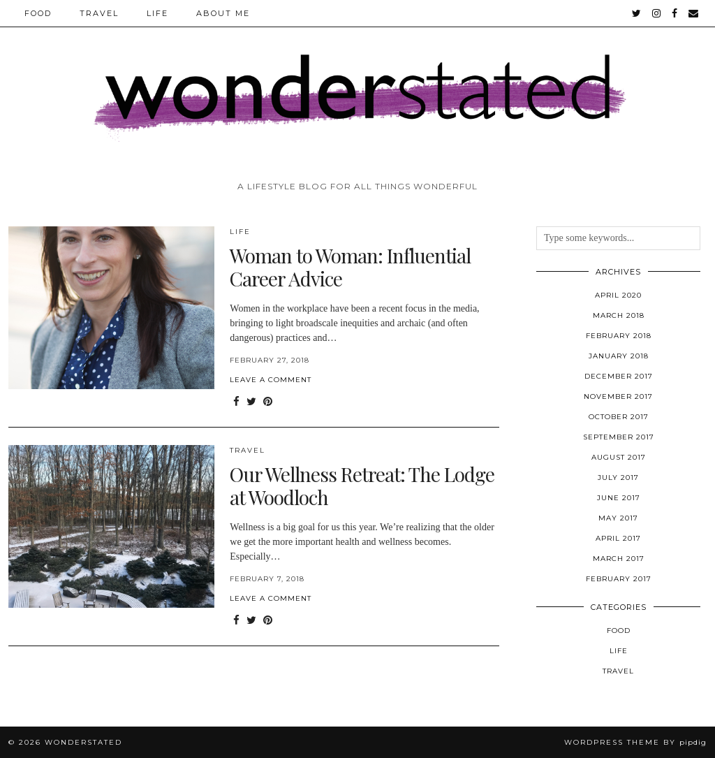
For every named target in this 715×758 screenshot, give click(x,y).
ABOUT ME (223, 13)
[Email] (694, 13)
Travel (99, 13)
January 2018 (619, 355)
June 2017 (618, 497)
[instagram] (657, 13)
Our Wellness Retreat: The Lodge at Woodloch (362, 486)
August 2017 (618, 457)
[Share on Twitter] (251, 402)
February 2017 (618, 578)
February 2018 (618, 335)
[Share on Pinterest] (268, 402)
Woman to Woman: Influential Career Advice (350, 267)
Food (38, 13)
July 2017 (618, 477)
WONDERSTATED (83, 742)
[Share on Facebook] (236, 402)
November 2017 (618, 396)
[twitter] (637, 13)
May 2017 (618, 518)
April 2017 (618, 538)
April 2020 (618, 295)
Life (157, 13)
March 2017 (618, 558)
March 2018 (618, 315)
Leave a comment (270, 379)
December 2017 (618, 376)
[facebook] (675, 13)
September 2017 (618, 437)
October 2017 (619, 416)
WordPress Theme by (635, 742)
